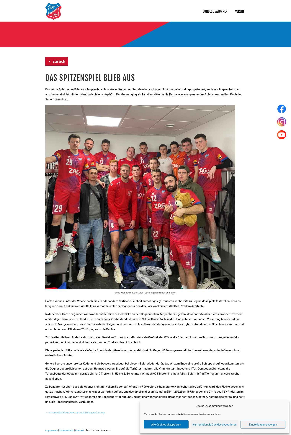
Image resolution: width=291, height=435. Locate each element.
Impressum (51, 430)
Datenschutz (66, 430)
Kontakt (79, 430)
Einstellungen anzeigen (263, 424)
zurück (59, 61)
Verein (239, 11)
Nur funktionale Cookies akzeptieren (214, 424)
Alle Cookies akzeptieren (166, 424)
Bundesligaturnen (214, 11)
